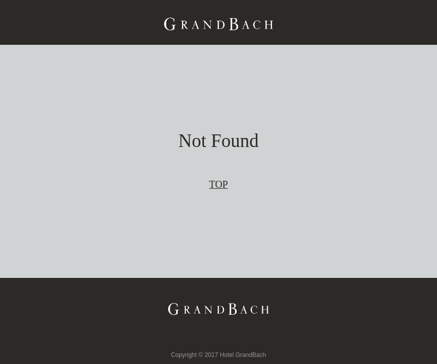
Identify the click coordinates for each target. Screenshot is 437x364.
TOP (218, 184)
